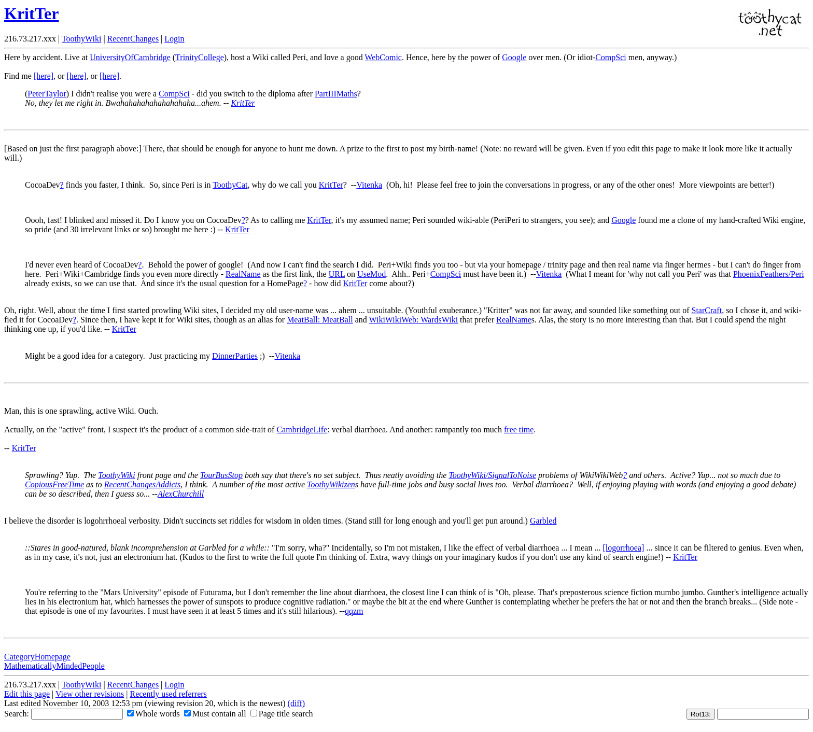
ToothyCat (230, 184)
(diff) (296, 703)
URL (337, 274)
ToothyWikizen (331, 484)
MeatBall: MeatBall (320, 319)
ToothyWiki (81, 38)
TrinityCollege (199, 57)
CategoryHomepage (37, 656)
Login (174, 38)
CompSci (610, 57)
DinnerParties (235, 355)
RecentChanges (133, 38)
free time (519, 429)
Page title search (281, 713)
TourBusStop (221, 475)
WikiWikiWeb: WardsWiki (413, 319)
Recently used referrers (168, 693)
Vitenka (369, 184)
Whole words (153, 713)
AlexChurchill (181, 493)
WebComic (383, 57)
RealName (243, 274)
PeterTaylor (46, 93)
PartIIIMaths (336, 93)
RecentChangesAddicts (142, 484)
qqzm (354, 611)
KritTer (31, 13)
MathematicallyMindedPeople (54, 665)
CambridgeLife (301, 429)
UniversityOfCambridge (130, 57)
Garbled (543, 520)
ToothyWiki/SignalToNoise (492, 475)
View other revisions (89, 693)
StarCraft (706, 310)
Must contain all (215, 713)
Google (514, 57)
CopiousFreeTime (54, 484)
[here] (43, 76)
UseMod (371, 274)
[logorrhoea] (623, 547)
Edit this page (27, 693)
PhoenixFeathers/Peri (768, 274)
